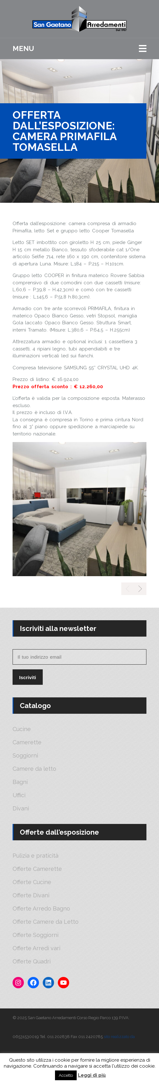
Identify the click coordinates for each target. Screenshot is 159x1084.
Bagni (20, 782)
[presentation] (140, 588)
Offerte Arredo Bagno (41, 908)
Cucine (22, 729)
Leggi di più (92, 1075)
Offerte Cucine (32, 882)
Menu (23, 48)
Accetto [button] (66, 1075)
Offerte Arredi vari (36, 948)
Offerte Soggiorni (35, 935)
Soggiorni (25, 755)
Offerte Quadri (32, 961)
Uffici (19, 795)
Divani (21, 808)
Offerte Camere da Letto (46, 922)
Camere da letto (34, 769)
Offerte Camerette (37, 869)
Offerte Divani (31, 895)
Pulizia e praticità (35, 856)
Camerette (27, 742)
